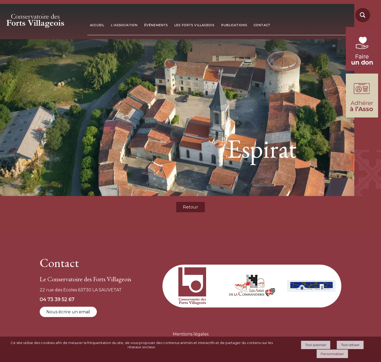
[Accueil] (44, 19)
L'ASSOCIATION (124, 25)
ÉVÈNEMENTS (156, 25)
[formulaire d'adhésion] (362, 116)
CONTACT (262, 25)
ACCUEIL (97, 25)
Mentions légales (190, 334)
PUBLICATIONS (234, 25)
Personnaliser (332, 354)
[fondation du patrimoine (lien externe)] (362, 69)
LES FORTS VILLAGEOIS (194, 25)
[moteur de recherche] (362, 21)
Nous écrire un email (68, 311)
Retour (190, 207)
